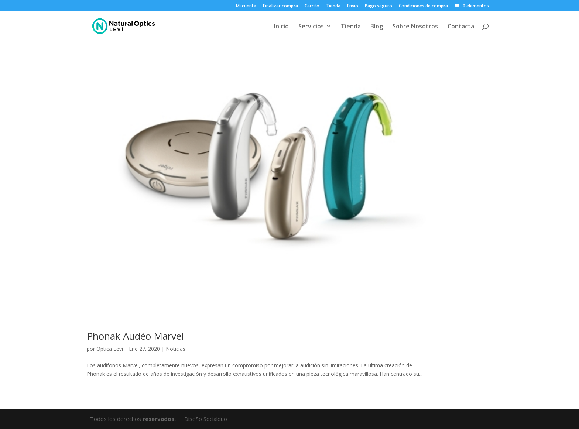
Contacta (461, 27)
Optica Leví (109, 348)
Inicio (281, 27)
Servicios (311, 27)
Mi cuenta (246, 6)
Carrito (312, 6)
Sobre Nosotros (415, 27)
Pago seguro (378, 6)
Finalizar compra (280, 6)
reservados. (160, 418)
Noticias (175, 348)
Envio (352, 6)
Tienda (333, 6)
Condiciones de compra (423, 6)
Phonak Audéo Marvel (135, 336)
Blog (376, 27)
